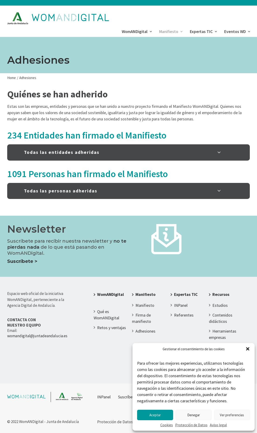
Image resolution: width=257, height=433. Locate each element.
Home (11, 78)
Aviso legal (218, 425)
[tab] (128, 152)
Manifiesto (170, 32)
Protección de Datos (191, 425)
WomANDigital (137, 32)
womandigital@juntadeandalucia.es (37, 335)
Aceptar (155, 415)
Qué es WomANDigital (106, 315)
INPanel (181, 305)
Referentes (184, 315)
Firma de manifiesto (141, 318)
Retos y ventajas (111, 327)
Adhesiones (145, 331)
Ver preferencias (232, 415)
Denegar (193, 415)
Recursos (220, 294)
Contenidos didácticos (220, 318)
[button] (247, 349)
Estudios (220, 305)
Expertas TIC (203, 32)
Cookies (166, 425)
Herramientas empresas (222, 334)
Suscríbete (127, 397)
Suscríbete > (22, 261)
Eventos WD (237, 32)
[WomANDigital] (58, 18)
